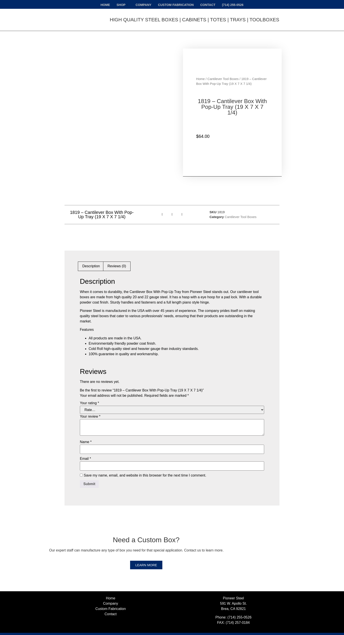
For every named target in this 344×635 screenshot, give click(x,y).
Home (103, 4)
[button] (162, 208)
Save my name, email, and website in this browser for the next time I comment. (145, 469)
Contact (209, 4)
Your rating (89, 397)
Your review (90, 410)
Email (85, 452)
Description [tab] (91, 260)
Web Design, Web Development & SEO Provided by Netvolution (234, 630)
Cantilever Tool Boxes (223, 76)
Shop (120, 5)
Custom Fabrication (175, 4)
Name (85, 436)
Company (142, 4)
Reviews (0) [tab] (117, 260)
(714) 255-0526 (235, 4)
